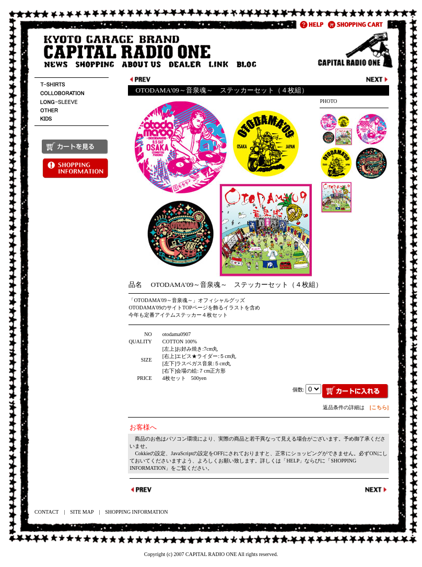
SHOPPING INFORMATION (136, 512)
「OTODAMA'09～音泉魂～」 (163, 300)
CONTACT (46, 512)
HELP (292, 461)
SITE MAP (81, 512)
